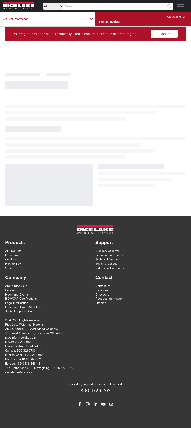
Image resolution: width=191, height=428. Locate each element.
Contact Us (103, 286)
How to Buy (13, 264)
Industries (11, 255)
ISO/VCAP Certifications (21, 299)
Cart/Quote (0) (176, 16)
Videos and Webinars (110, 268)
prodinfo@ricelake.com (20, 337)
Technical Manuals (108, 259)
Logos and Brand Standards (24, 307)
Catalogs (11, 259)
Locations (102, 290)
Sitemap (101, 303)
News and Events (17, 294)
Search (10, 268)
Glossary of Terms (108, 251)
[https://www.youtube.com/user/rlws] (103, 404)
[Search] (169, 6)
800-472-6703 (34, 346)
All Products (13, 251)
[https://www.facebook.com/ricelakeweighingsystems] (80, 404)
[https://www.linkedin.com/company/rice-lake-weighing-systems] (95, 404)
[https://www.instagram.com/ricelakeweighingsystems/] (87, 404)
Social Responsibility (19, 311)
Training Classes (106, 264)
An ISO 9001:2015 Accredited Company (31, 329)
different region (124, 34)
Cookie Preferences (18, 372)
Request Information (109, 299)
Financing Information (110, 255)
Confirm (165, 34)
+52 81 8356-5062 (28, 359)
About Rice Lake (16, 286)
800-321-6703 (26, 350)
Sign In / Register (110, 21)
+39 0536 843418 (28, 363)
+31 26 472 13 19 (62, 368)
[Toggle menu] (180, 6)
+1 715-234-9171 (33, 355)
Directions (102, 294)
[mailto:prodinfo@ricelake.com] (111, 404)
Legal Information (16, 303)
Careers (10, 290)
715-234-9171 (23, 342)
